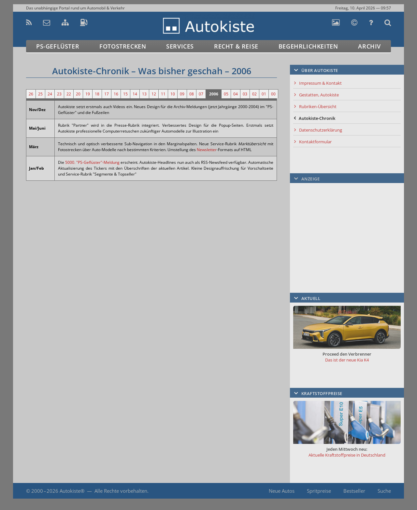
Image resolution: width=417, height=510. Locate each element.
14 (135, 94)
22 (68, 94)
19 (87, 94)
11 (163, 94)
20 (78, 94)
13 (144, 94)
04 (235, 94)
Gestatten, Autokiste (319, 95)
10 (172, 94)
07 (201, 94)
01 (264, 94)
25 (40, 94)
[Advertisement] (347, 227)
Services (180, 46)
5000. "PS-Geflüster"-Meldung (92, 162)
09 (182, 94)
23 (59, 94)
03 (245, 94)
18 (97, 94)
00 (273, 94)
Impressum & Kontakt (320, 83)
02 (254, 94)
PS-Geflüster (57, 46)
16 (116, 94)
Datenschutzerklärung (320, 130)
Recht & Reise (236, 46)
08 (191, 94)
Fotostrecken (122, 46)
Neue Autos (282, 491)
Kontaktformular (315, 142)
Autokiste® (72, 491)
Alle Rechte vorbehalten (120, 491)
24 (50, 94)
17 (106, 94)
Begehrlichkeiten (308, 46)
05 (226, 94)
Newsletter (207, 149)
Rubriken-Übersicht (318, 106)
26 (31, 94)
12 (153, 94)
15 (125, 94)
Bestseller (354, 491)
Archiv (369, 46)
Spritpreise (319, 491)
